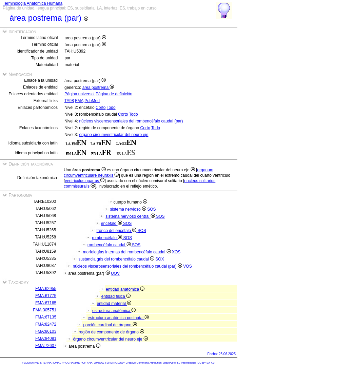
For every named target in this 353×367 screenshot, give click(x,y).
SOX (159, 259)
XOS (176, 252)
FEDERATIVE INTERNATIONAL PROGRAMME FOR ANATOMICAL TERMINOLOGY (73, 362)
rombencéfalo (107, 237)
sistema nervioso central (130, 216)
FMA (79, 100)
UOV (115, 273)
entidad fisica (116, 296)
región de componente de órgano (111, 332)
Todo (111, 107)
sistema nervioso (129, 209)
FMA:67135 (45, 317)
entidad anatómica (125, 289)
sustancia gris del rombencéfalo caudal (116, 259)
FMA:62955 (45, 288)
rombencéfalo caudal (109, 245)
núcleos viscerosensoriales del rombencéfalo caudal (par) (131, 121)
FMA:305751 (44, 310)
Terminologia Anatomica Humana (32, 3)
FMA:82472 (45, 324)
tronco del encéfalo (117, 230)
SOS (151, 209)
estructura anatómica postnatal (118, 317)
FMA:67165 (45, 303)
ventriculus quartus (84, 180)
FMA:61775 (45, 295)
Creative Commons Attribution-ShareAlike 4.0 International (160, 362)
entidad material (114, 303)
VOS (187, 266)
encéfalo (112, 223)
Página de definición (114, 94)
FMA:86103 (45, 331)
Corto (100, 107)
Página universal (79, 94)
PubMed (92, 100)
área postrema (98, 87)
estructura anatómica (114, 310)
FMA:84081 (45, 338)
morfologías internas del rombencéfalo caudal (127, 252)
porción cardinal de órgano (110, 325)
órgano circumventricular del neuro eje (113, 134)
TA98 (69, 100)
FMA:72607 (45, 345)
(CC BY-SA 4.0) (206, 362)
